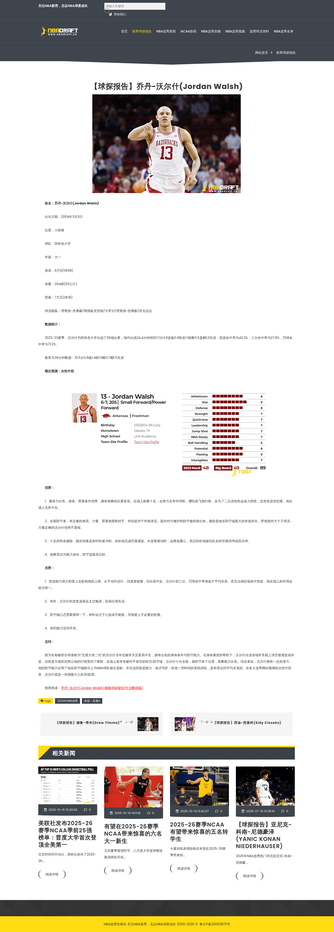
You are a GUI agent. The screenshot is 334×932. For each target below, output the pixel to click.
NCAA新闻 (188, 31)
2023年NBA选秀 (67, 701)
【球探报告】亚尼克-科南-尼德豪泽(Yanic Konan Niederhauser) (264, 835)
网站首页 (261, 52)
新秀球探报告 (142, 31)
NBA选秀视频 (235, 31)
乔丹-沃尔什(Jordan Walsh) (102, 688)
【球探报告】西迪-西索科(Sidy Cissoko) (247, 722)
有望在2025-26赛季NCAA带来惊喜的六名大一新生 (133, 834)
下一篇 (206, 722)
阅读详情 (51, 874)
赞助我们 (120, 14)
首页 (124, 31)
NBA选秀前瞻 (211, 31)
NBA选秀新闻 (166, 31)
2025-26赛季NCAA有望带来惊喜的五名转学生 (199, 832)
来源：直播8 (92, 701)
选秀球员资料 (259, 31)
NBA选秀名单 (283, 31)
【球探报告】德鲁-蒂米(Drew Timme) (87, 722)
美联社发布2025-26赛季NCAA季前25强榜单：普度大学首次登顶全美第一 (67, 834)
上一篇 (126, 722)
